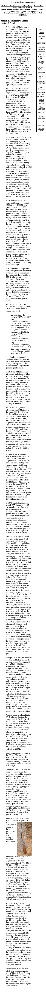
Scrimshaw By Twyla (41, 68)
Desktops (41, 121)
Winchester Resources (41, 82)
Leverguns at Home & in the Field (41, 49)
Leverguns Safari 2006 (41, 43)
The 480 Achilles (41, 129)
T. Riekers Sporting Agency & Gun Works (16, 6)
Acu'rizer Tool (41, 62)
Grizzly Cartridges (10, 13)
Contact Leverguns (41, 117)
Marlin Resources (41, 88)
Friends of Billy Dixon (28, 11)
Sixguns (34, 9)
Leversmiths (41, 72)
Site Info (41, 125)
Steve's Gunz (38, 6)
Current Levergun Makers (41, 101)
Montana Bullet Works (9, 9)
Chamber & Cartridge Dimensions (41, 94)
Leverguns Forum (41, 37)
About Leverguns (41, 108)
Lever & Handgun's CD (41, 56)
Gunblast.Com (24, 9)
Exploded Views (41, 77)
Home (41, 29)
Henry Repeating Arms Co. (23, 8)
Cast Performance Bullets (27, 13)
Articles (41, 33)
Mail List (41, 112)
